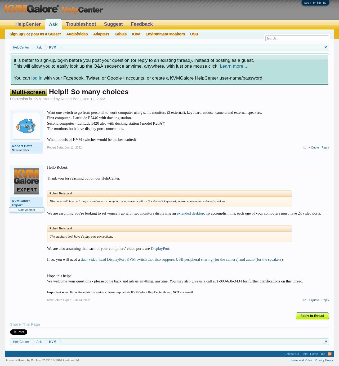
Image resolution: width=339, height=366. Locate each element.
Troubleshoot (81, 24)
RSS (330, 354)
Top (322, 353)
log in (37, 78)
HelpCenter (28, 24)
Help (304, 353)
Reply (325, 147)
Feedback (142, 24)
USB (194, 34)
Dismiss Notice (325, 60)
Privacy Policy (324, 360)
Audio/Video (77, 34)
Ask (53, 24)
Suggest (113, 24)
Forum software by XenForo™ (43, 360)
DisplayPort (160, 248)
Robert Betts (71, 99)
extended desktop (190, 213)
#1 (304, 147)
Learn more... (233, 66)
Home (314, 353)
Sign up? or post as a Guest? (35, 34)
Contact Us (291, 353)
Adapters (101, 34)
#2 (304, 300)
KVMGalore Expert (21, 203)
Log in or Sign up (315, 2)
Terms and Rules (301, 360)
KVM (38, 99)
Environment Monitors (165, 34)
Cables (120, 34)
